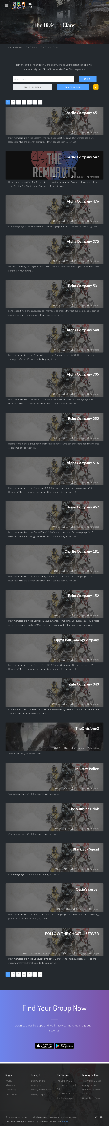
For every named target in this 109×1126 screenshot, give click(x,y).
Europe (94, 909)
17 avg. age (77, 261)
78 (64, 394)
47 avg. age (79, 909)
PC (55, 571)
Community (11, 1089)
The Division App (65, 1098)
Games (18, 47)
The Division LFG (65, 1080)
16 (64, 349)
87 (64, 261)
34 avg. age (77, 615)
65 (64, 438)
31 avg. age (77, 132)
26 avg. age (77, 221)
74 (64, 305)
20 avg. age (77, 571)
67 (64, 132)
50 (64, 221)
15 (64, 659)
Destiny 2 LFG (38, 1084)
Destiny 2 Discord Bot (40, 1091)
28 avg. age (77, 704)
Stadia (32, 953)
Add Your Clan (73, 87)
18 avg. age (77, 394)
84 (64, 176)
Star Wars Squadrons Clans (92, 1091)
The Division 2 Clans (92, 1080)
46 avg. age (77, 748)
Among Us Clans (90, 1084)
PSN (55, 132)
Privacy (9, 1080)
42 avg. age (77, 305)
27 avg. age (77, 176)
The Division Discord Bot (67, 1086)
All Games (10, 1084)
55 (64, 482)
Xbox (54, 176)
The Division (32, 47)
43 (64, 615)
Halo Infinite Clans (91, 1098)
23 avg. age (77, 828)
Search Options (32, 87)
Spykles (65, 1121)
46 (64, 571)
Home (8, 47)
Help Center (11, 1094)
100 (65, 953)
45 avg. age (77, 868)
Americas (93, 132)
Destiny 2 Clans (38, 1080)
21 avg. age (77, 659)
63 (64, 526)
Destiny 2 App (38, 1098)
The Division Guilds (66, 1093)
